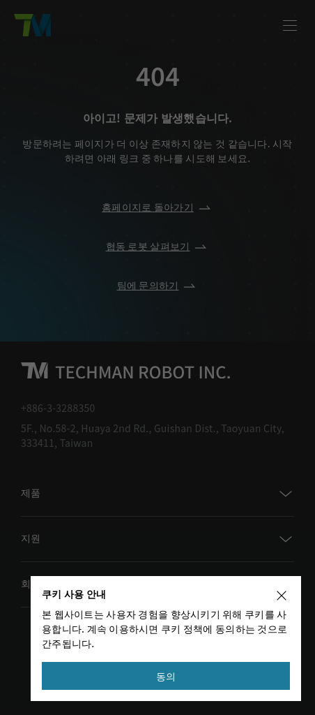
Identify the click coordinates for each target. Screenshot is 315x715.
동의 (166, 676)
